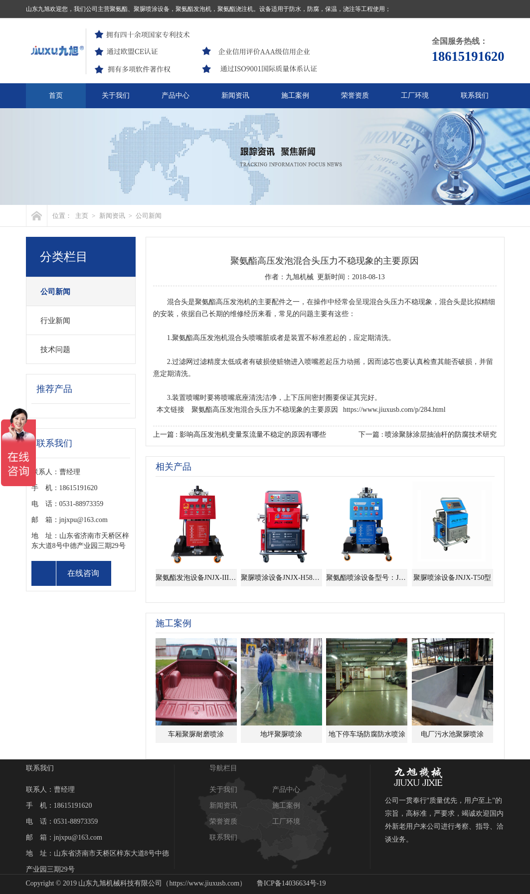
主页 (81, 215)
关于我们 (116, 95)
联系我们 (475, 95)
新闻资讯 (235, 95)
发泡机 (217, 338)
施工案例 (295, 95)
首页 (56, 95)
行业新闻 (55, 321)
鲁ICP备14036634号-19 (291, 883)
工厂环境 (415, 95)
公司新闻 (149, 215)
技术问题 (55, 350)
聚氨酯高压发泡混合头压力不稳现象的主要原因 (264, 409)
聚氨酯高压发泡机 (223, 302)
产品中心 (175, 95)
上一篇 (239, 434)
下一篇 (427, 434)
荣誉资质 (355, 95)
